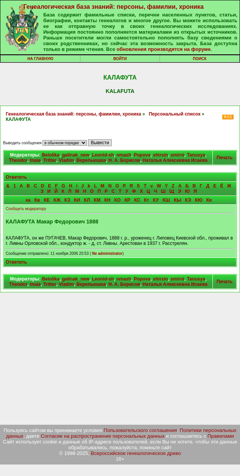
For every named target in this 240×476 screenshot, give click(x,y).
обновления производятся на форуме (163, 49)
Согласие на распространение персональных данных (103, 436)
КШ (166, 200)
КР (127, 200)
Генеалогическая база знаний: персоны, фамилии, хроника (113, 6)
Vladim (66, 160)
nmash (123, 155)
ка (28, 200)
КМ (97, 200)
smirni (177, 155)
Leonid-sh (103, 155)
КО (117, 200)
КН (107, 200)
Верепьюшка (91, 160)
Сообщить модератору (26, 209)
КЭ (188, 200)
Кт (146, 200)
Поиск (199, 59)
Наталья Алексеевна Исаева (175, 160)
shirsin (160, 155)
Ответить (16, 177)
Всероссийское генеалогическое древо (136, 453)
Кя (209, 200)
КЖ (57, 200)
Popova (142, 155)
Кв (37, 200)
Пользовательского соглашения (140, 430)
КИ (77, 200)
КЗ (67, 200)
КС (137, 200)
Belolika (50, 155)
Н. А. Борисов (124, 160)
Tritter (49, 160)
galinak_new (75, 155)
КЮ (198, 200)
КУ (156, 200)
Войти (120, 59)
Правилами (220, 436)
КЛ (87, 200)
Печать (225, 157)
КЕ (47, 200)
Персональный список (175, 114)
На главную (41, 59)
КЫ (177, 200)
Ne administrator (107, 253)
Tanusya (196, 155)
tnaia (35, 160)
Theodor (18, 160)
